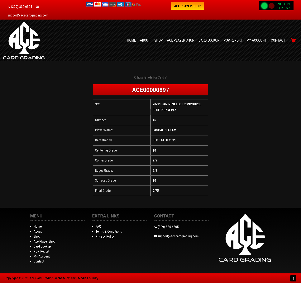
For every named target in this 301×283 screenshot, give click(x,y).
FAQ (98, 226)
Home (131, 40)
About (145, 40)
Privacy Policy (105, 236)
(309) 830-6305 (21, 7)
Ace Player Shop (187, 6)
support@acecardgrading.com (28, 15)
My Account (256, 40)
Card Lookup (208, 40)
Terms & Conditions (109, 231)
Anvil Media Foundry (84, 278)
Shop (158, 40)
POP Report (233, 40)
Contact (278, 40)
